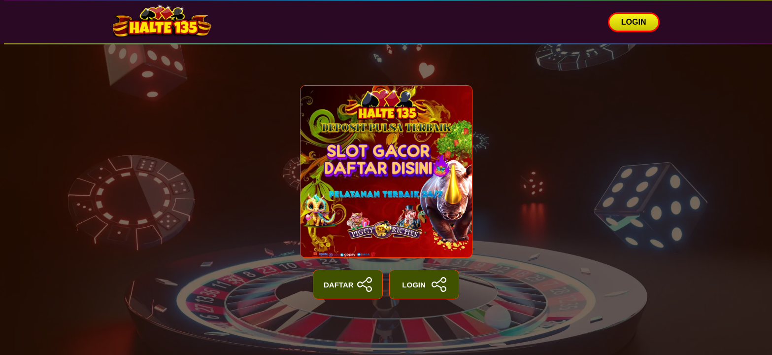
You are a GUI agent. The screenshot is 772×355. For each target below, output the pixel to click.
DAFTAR (348, 284)
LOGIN (633, 22)
